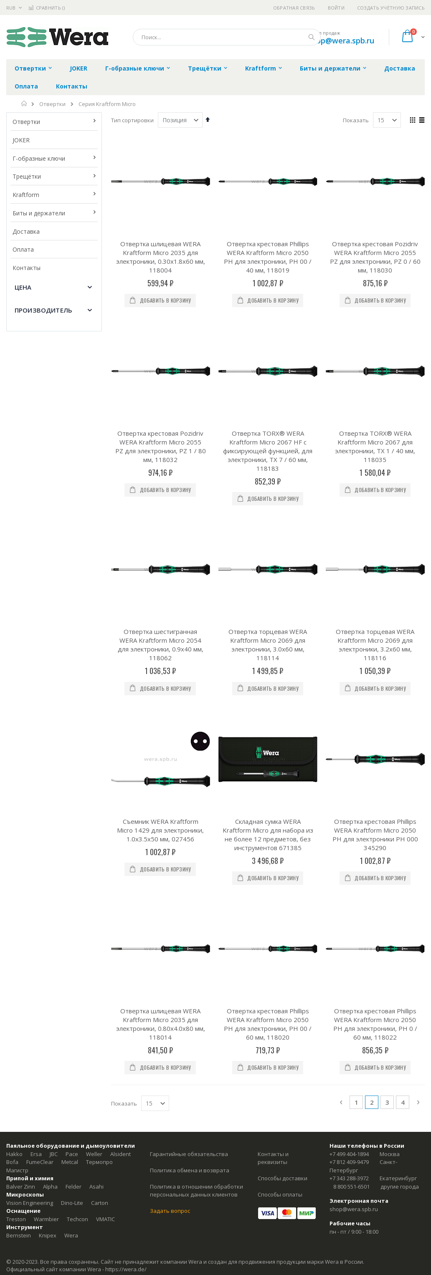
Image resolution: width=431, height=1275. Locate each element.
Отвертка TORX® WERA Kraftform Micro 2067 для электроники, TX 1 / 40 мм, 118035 (375, 368)
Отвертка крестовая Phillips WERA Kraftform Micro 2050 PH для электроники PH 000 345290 (375, 600)
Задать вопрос (170, 898)
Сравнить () (46, 8)
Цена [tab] (23, 287)
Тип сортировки (132, 120)
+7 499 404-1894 (349, 841)
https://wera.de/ (126, 957)
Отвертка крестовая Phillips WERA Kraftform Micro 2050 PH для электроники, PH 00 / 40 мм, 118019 (268, 257)
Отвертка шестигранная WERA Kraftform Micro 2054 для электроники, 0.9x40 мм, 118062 (160, 488)
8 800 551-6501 (351, 874)
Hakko (14, 841)
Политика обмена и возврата (189, 857)
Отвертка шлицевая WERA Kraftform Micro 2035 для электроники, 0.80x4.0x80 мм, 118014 (160, 711)
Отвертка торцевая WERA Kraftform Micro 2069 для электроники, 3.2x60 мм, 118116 (375, 488)
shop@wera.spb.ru (341, 40)
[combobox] (227, 37)
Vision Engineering (29, 890)
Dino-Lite (72, 890)
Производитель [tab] (43, 310)
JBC (54, 841)
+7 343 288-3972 (349, 866)
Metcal (69, 849)
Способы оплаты (280, 882)
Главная (24, 103)
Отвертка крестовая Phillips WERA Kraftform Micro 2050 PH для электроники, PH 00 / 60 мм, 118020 (268, 711)
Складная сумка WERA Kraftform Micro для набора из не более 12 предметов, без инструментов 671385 (268, 600)
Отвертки (52, 104)
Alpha (50, 874)
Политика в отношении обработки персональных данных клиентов (196, 878)
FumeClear (39, 849)
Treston (16, 906)
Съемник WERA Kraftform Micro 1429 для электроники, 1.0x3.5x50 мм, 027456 (160, 595)
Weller (94, 841)
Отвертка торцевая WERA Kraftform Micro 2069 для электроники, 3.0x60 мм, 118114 (267, 488)
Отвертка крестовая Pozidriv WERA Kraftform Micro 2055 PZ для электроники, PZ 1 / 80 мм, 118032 (160, 368)
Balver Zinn (20, 874)
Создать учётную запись (391, 8)
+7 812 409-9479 (349, 849)
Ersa (36, 841)
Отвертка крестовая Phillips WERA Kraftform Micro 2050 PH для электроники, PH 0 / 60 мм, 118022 (375, 711)
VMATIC (105, 906)
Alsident (120, 841)
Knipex (47, 923)
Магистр (17, 857)
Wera (71, 923)
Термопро (99, 849)
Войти (336, 8)
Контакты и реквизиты (273, 845)
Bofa (12, 849)
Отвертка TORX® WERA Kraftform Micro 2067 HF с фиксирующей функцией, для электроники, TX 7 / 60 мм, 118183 (267, 372)
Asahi (96, 874)
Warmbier (46, 906)
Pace (72, 841)
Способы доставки (282, 866)
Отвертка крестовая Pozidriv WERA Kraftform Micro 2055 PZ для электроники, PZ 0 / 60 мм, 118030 (375, 257)
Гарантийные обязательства (189, 841)
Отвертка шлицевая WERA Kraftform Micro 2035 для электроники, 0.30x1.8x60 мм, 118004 (160, 257)
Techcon (77, 906)
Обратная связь (294, 8)
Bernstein (18, 923)
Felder (73, 874)
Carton (99, 890)
